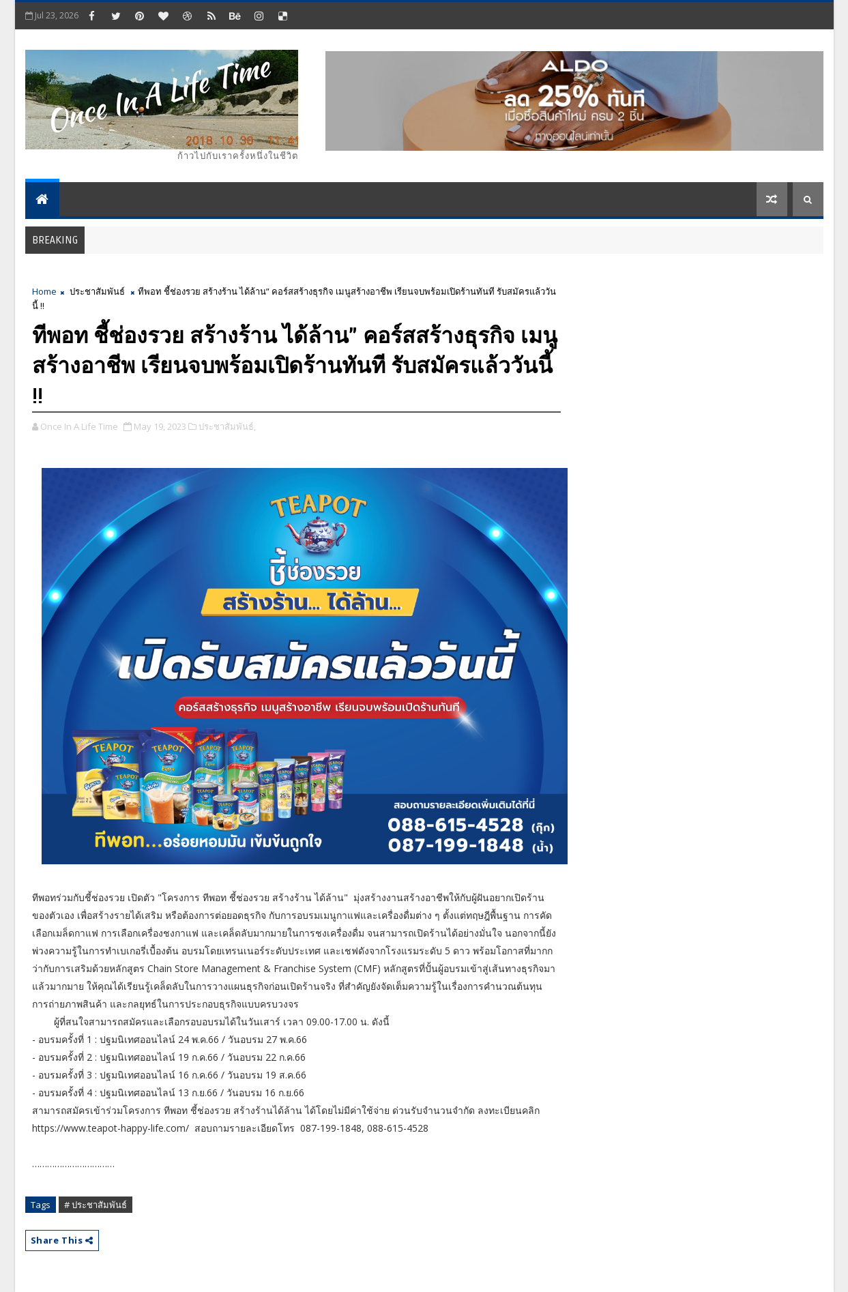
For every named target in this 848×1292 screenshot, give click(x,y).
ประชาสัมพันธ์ (97, 291)
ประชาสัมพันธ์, (227, 426)
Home (44, 291)
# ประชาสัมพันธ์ (95, 1205)
